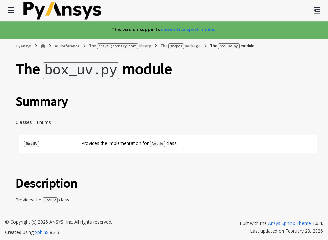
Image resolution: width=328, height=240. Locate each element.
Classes (23, 121)
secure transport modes (188, 29)
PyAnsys (23, 45)
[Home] (43, 46)
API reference (67, 45)
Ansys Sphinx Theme (289, 222)
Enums (44, 121)
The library (120, 46)
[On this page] (317, 10)
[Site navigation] (11, 10)
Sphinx (41, 231)
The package (180, 46)
